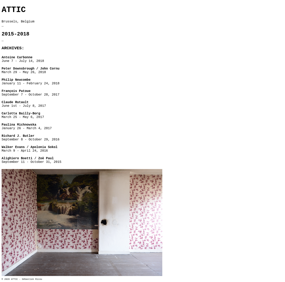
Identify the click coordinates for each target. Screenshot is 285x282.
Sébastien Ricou (32, 279)
